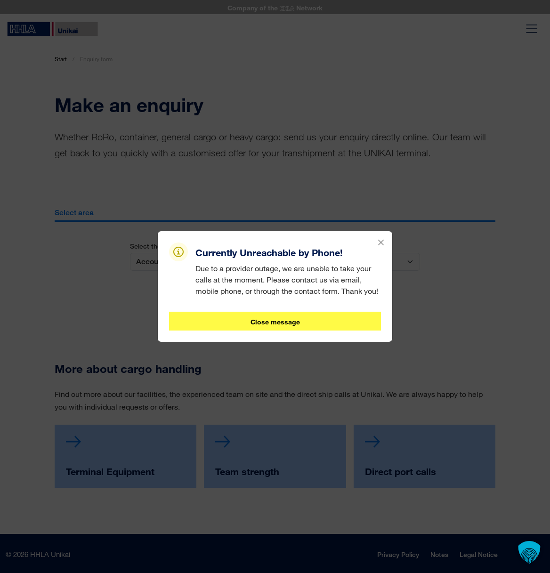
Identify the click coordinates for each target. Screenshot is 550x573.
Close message (275, 322)
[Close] (381, 242)
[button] (529, 552)
